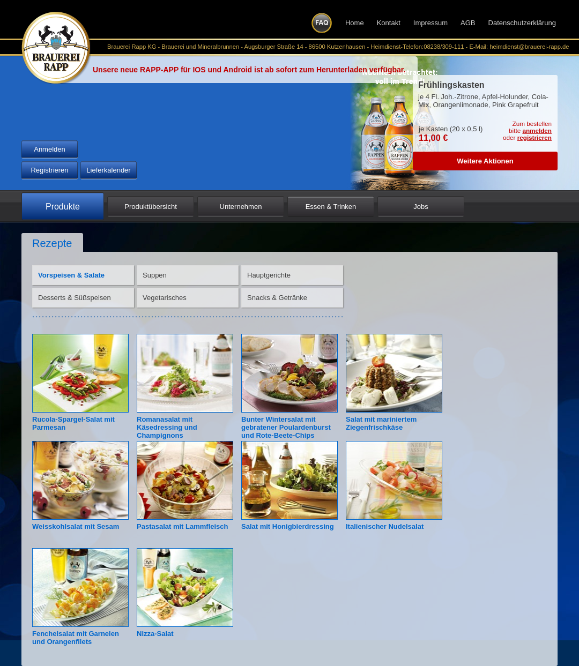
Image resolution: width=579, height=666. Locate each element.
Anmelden (49, 149)
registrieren (534, 137)
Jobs (420, 207)
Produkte (63, 206)
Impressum (430, 23)
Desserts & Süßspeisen (74, 298)
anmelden (537, 130)
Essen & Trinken (331, 207)
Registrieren (49, 170)
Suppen (155, 275)
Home (354, 23)
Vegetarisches (165, 298)
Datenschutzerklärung (522, 23)
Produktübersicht (150, 207)
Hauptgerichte (269, 275)
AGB (468, 23)
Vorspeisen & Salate (71, 275)
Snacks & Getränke (277, 298)
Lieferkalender (108, 170)
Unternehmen (241, 207)
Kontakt (388, 23)
